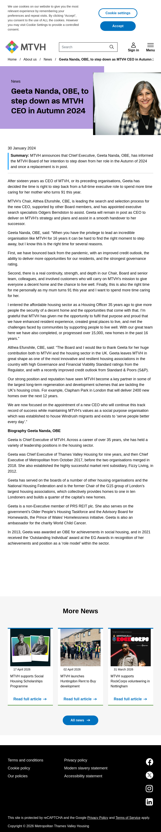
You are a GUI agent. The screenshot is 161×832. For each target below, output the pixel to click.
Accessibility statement (83, 776)
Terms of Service (128, 817)
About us (30, 59)
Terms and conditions (25, 760)
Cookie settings (117, 13)
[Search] (88, 47)
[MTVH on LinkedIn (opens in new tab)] (137, 804)
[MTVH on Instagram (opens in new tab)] (137, 791)
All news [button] (77, 720)
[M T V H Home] (27, 47)
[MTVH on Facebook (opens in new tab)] (137, 764)
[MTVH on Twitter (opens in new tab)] (137, 777)
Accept (124, 25)
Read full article (27, 699)
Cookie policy (19, 768)
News (48, 59)
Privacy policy (75, 760)
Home (12, 59)
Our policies (18, 776)
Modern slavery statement (85, 768)
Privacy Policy (97, 817)
